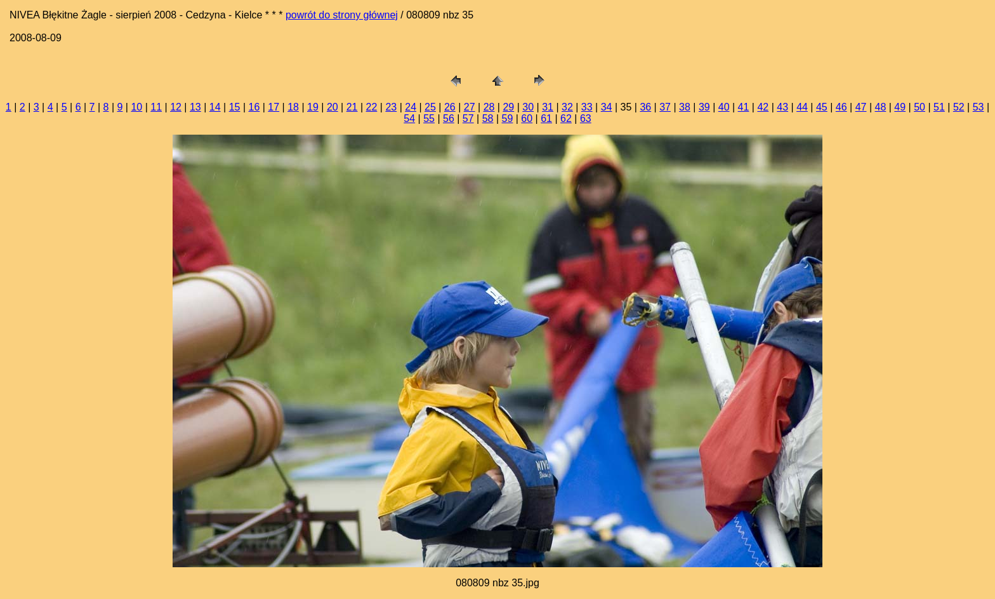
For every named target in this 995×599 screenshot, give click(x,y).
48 (880, 107)
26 (450, 107)
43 (782, 107)
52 (959, 107)
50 (919, 107)
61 (546, 118)
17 (273, 107)
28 (489, 107)
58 (488, 118)
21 (352, 107)
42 (762, 107)
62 (566, 118)
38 (684, 107)
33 (587, 107)
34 (606, 107)
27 (469, 107)
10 (136, 107)
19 (313, 107)
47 (861, 107)
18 (293, 107)
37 (665, 107)
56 (448, 118)
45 (821, 107)
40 (724, 107)
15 (235, 107)
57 (468, 118)
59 (507, 118)
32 (567, 107)
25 (430, 107)
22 (372, 107)
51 (939, 107)
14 (215, 107)
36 (645, 107)
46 (841, 107)
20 (332, 107)
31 (547, 107)
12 (175, 107)
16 (254, 107)
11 (156, 107)
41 (743, 107)
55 (429, 118)
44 (802, 107)
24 (410, 107)
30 (528, 107)
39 (704, 107)
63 (585, 118)
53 (978, 107)
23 (391, 107)
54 (409, 118)
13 (195, 107)
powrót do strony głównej (342, 15)
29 (508, 107)
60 (526, 118)
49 (900, 107)
